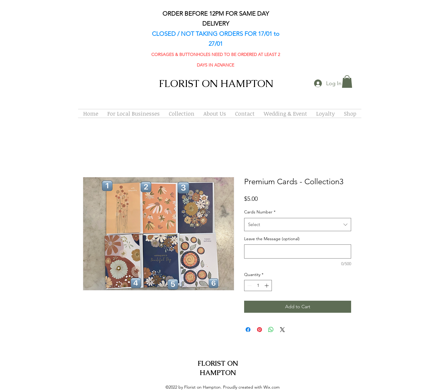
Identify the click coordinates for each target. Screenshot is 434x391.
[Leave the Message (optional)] (297, 251)
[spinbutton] (258, 285)
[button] (347, 81)
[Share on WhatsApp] (271, 329)
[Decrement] (249, 285)
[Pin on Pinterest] (259, 329)
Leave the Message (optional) (272, 238)
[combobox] (297, 224)
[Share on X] (282, 329)
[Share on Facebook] (248, 329)
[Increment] (267, 285)
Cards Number (259, 212)
